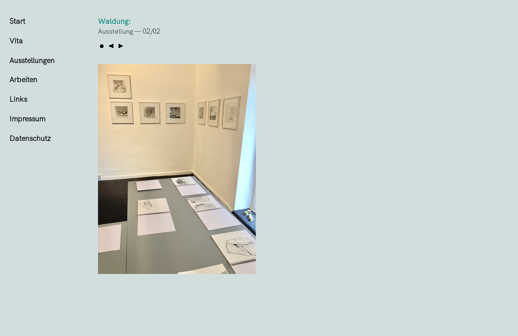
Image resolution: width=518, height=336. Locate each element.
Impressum (27, 119)
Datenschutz (30, 138)
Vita (16, 41)
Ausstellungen (32, 60)
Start (17, 21)
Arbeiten (23, 79)
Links (18, 99)
